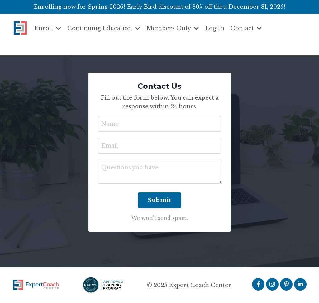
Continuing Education (103, 28)
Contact (246, 28)
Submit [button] (159, 200)
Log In (214, 28)
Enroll (47, 28)
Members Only (172, 28)
